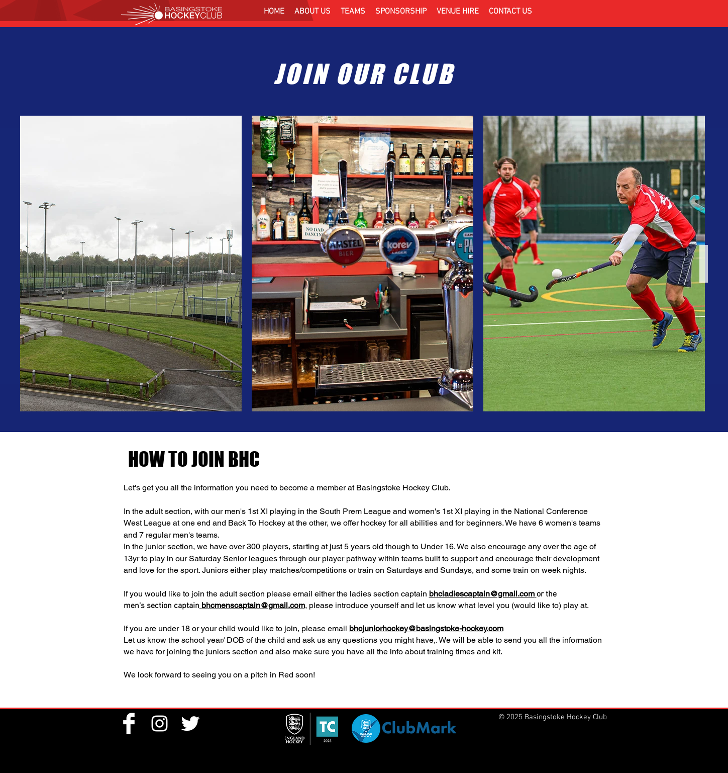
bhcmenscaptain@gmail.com (253, 605)
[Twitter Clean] (190, 723)
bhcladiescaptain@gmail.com (482, 593)
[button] (312, 11)
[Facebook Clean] (129, 723)
